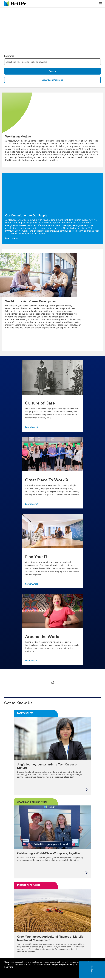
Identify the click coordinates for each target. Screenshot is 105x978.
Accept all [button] (86, 972)
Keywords (9, 56)
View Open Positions (52, 80)
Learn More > (12, 239)
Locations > (31, 661)
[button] (97, 972)
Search (52, 71)
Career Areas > (32, 584)
